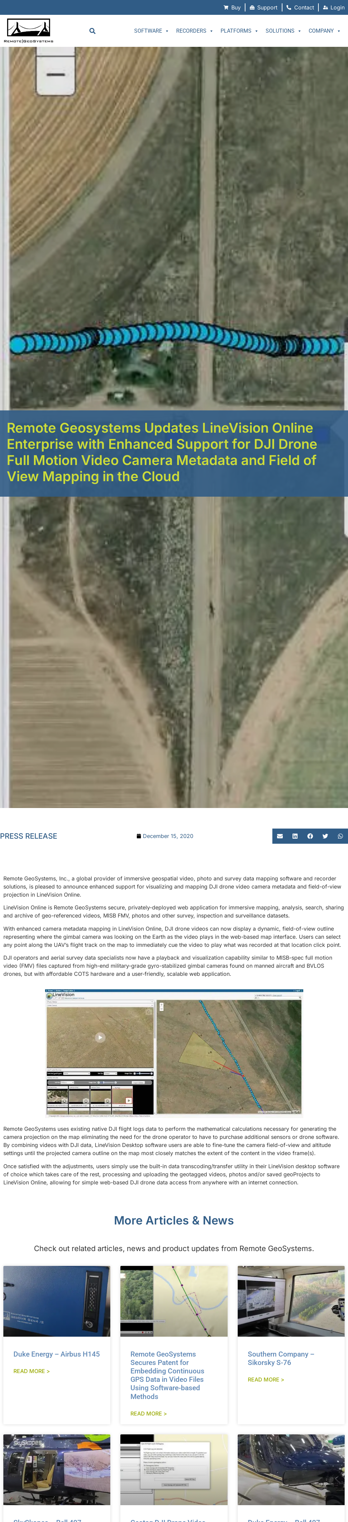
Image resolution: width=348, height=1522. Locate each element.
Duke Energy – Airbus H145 (56, 1354)
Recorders (195, 31)
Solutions (284, 31)
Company (325, 31)
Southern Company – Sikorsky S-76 (281, 1358)
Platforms (240, 31)
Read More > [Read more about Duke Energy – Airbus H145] (31, 1371)
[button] (92, 30)
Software (151, 31)
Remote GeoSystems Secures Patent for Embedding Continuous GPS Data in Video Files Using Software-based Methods (167, 1375)
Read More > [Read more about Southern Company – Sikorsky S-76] (266, 1379)
